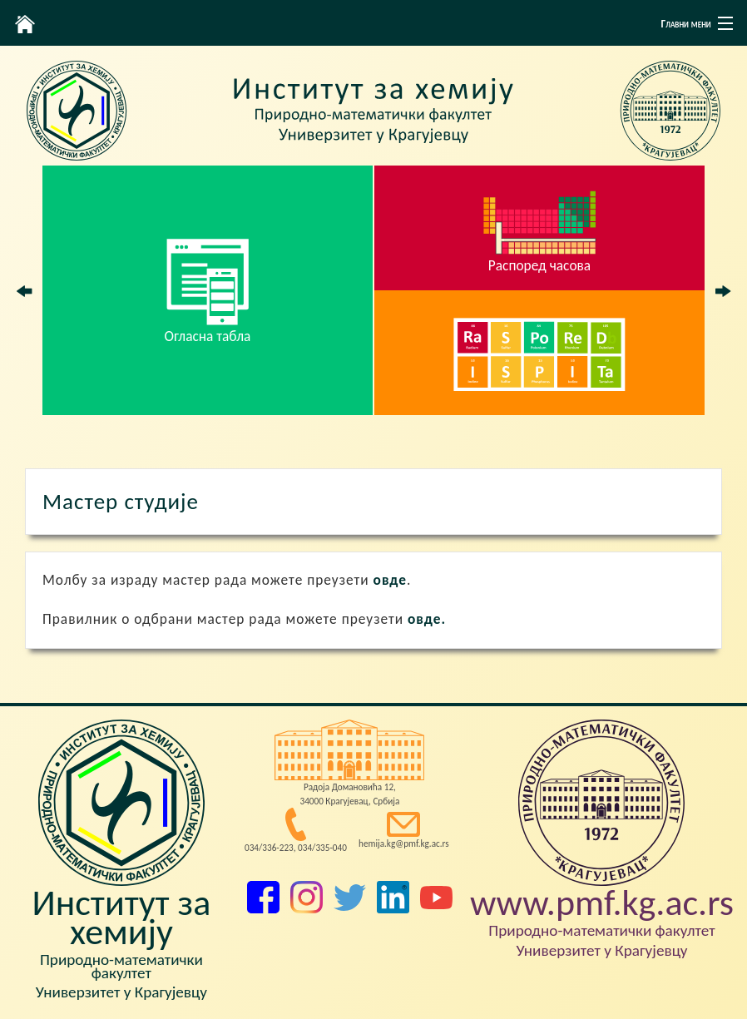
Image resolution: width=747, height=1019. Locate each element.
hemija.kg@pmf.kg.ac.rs (404, 843)
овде (390, 580)
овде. (427, 619)
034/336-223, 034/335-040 (296, 847)
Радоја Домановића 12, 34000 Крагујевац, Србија (349, 794)
